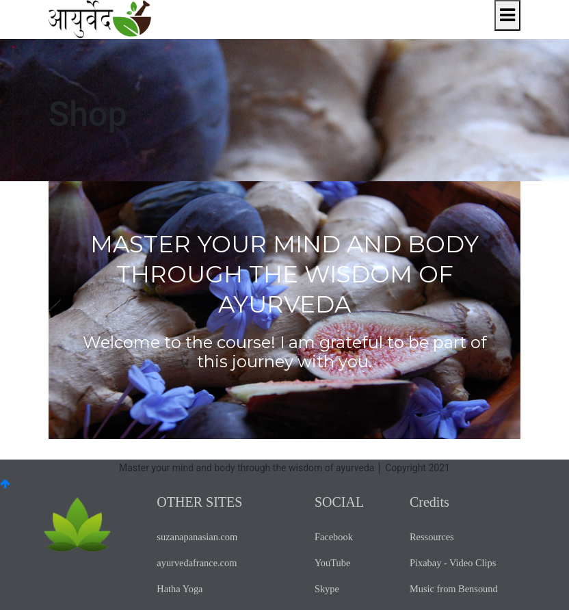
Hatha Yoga (179, 588)
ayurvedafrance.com (197, 562)
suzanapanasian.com (197, 536)
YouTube (332, 562)
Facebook (334, 536)
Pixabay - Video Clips (453, 562)
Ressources (432, 536)
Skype (327, 588)
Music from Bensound (454, 588)
